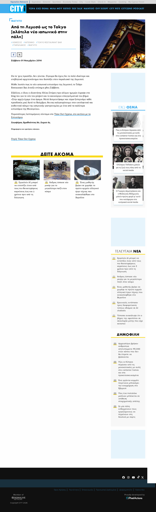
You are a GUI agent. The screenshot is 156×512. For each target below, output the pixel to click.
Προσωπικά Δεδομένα (106, 489)
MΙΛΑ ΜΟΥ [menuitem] (56, 8)
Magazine (112, 2)
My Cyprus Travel (136, 2)
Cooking (122, 2)
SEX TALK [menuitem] (77, 8)
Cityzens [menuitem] (127, 8)
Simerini (46, 2)
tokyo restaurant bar (50, 42)
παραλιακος (20, 45)
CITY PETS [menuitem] (115, 8)
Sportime (56, 2)
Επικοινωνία (87, 489)
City (81, 2)
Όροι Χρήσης (60, 489)
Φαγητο (17, 20)
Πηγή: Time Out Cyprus (24, 138)
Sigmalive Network (19, 2)
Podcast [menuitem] (139, 8)
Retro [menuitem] (67, 8)
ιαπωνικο (30, 42)
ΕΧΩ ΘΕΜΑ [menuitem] (42, 8)
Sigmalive (36, 2)
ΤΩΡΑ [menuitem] (32, 8)
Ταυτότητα (74, 489)
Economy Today (70, 2)
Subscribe (140, 489)
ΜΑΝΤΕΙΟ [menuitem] (89, 8)
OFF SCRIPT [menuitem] (102, 8)
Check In (102, 2)
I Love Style (90, 2)
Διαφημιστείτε (125, 489)
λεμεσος (17, 42)
